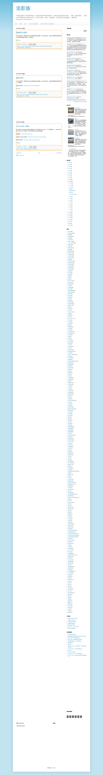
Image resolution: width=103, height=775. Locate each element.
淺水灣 (69, 541)
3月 (70, 206)
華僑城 (69, 343)
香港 (69, 374)
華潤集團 (70, 430)
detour (69, 320)
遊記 (69, 584)
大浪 (69, 387)
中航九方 (70, 441)
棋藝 (69, 512)
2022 (69, 168)
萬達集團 (70, 431)
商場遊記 (70, 464)
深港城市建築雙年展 (72, 361)
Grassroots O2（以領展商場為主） (75, 648)
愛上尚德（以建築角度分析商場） (75, 639)
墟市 (69, 476)
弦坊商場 (76, 129)
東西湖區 (70, 508)
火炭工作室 (70, 312)
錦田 (69, 586)
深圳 (69, 238)
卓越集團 (70, 379)
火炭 (69, 310)
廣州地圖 (70, 492)
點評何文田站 (77, 108)
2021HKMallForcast (71, 98)
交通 (69, 277)
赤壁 (69, 581)
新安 (69, 500)
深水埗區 (70, 341)
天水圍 (69, 353)
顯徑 (69, 597)
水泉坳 (69, 518)
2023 (69, 166)
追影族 (23, 8)
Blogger (53, 767)
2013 (69, 214)
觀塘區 (69, 244)
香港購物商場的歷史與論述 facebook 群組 (77, 636)
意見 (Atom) (21, 155)
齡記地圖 (70, 284)
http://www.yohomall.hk (26, 134)
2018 (69, 175)
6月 (70, 200)
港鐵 (69, 307)
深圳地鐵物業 (71, 532)
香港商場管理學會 (72, 634)
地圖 (69, 234)
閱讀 (69, 249)
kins (73, 70)
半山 (69, 458)
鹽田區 (69, 604)
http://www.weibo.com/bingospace (32, 85)
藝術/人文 (70, 241)
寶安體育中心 (71, 484)
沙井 (69, 402)
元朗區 (24, 148)
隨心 (69, 591)
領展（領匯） (71, 318)
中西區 (69, 321)
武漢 (69, 246)
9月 (70, 188)
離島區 (69, 594)
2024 (69, 164)
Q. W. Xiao (74, 77)
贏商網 (69, 644)
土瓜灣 (69, 469)
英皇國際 (70, 568)
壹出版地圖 (70, 292)
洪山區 (69, 339)
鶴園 (69, 602)
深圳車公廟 (70, 540)
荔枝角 (69, 425)
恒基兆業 (70, 302)
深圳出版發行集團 (72, 530)
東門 (69, 510)
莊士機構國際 (71, 571)
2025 (69, 162)
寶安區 (69, 300)
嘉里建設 (70, 384)
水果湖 (69, 517)
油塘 (69, 279)
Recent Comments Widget (82, 101)
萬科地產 (70, 367)
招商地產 (70, 495)
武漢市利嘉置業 (71, 400)
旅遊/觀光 (70, 262)
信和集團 (70, 287)
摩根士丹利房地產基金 (73, 497)
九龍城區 (70, 266)
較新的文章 (18, 153)
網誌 (69, 418)
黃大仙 (69, 605)
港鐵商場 (70, 362)
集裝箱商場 (70, 592)
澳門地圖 (70, 410)
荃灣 (69, 422)
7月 (70, 198)
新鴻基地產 (35, 148)
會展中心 (70, 305)
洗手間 (69, 403)
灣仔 (69, 545)
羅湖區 (69, 420)
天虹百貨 (70, 479)
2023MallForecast (70, 60)
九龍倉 (69, 443)
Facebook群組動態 (33, 23)
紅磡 (69, 313)
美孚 (69, 564)
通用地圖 (70, 247)
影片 (25, 23)
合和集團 (70, 461)
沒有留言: (25, 44)
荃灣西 (69, 423)
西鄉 (69, 577)
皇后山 (69, 551)
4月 (70, 204)
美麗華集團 (70, 566)
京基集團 (70, 346)
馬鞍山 (69, 436)
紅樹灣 (69, 366)
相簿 (20, 23)
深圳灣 (69, 538)
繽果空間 (19, 78)
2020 (69, 172)
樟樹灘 (69, 513)
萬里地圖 (70, 251)
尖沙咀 (69, 272)
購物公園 (70, 579)
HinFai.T (73, 44)
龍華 (69, 610)
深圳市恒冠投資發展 (72, 533)
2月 (70, 207)
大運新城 (70, 390)
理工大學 (70, 550)
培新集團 (70, 326)
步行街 (69, 334)
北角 (69, 456)
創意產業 (70, 454)
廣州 (69, 490)
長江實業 (70, 589)
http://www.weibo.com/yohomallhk (32, 139)
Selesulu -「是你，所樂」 (73, 626)
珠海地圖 (70, 548)
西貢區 (69, 369)
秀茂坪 (69, 558)
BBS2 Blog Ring (71, 625)
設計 (69, 316)
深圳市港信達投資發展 (73, 535)
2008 (69, 223)
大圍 (69, 477)
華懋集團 (70, 428)
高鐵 (69, 599)
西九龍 (69, 295)
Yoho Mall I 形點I (22, 126)
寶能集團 (70, 486)
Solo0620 (74, 52)
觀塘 (69, 371)
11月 (70, 185)
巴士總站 (70, 489)
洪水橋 (69, 405)
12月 (70, 183)
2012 (69, 215)
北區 (69, 298)
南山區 (69, 289)
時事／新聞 (70, 502)
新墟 (69, 499)
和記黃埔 (70, 349)
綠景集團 (70, 561)
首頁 (16, 23)
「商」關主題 (71, 243)
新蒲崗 (69, 356)
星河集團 (70, 357)
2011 (69, 217)
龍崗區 (69, 297)
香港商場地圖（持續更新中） (48, 23)
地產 (69, 472)
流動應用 (70, 525)
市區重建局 (70, 333)
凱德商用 (70, 453)
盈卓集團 (70, 553)
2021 (69, 170)
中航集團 (70, 377)
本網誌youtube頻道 (72, 621)
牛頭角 (69, 546)
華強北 (69, 574)
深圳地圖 (70, 264)
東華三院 (70, 507)
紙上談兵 (70, 559)
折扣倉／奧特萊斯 (25, 46)
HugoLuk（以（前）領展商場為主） (75, 653)
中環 (69, 376)
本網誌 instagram (71, 620)
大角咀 (69, 389)
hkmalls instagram (72, 652)
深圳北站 (38, 46)
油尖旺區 (70, 257)
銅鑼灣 (69, 372)
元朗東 (21, 148)
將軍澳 (69, 328)
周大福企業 (70, 463)
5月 (70, 202)
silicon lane (84, 37)
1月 (70, 209)
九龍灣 (69, 267)
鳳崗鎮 (69, 600)
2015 (69, 181)
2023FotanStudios (71, 53)
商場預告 (70, 252)
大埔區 (69, 385)
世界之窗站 (70, 440)
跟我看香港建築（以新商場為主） (75, 641)
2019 (69, 174)
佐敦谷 (69, 323)
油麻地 (69, 522)
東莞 (69, 505)
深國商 (69, 528)
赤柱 (69, 582)
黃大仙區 (70, 282)
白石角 (69, 412)
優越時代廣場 (21, 33)
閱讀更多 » (18, 40)
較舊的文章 (59, 153)
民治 (21, 46)
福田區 (69, 274)
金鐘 (69, 433)
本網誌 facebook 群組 (72, 618)
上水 (69, 344)
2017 (69, 177)
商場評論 (34, 46)
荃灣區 (69, 315)
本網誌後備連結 (71, 623)
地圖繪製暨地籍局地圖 (73, 471)
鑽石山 (69, 587)
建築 (69, 259)
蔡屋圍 (69, 576)
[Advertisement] (39, 61)
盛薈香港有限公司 (72, 554)
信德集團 (70, 446)
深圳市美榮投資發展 (44, 46)
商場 (31, 46)
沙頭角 (69, 520)
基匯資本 (70, 474)
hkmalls (69, 650)
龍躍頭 (69, 612)
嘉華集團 (70, 467)
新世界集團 (70, 303)
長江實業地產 (71, 435)
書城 (69, 397)
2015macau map (70, 78)
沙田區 (69, 293)
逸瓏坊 (76, 118)
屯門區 (69, 330)
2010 (69, 219)
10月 (70, 187)
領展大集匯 (70, 642)
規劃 (69, 275)
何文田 (69, 444)
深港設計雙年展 (71, 408)
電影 (69, 596)
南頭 (69, 459)
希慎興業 (70, 394)
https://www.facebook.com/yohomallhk (37, 137)
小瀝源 (69, 487)
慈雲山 (69, 395)
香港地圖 (70, 236)
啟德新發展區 (71, 351)
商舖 (69, 466)
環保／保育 (70, 280)
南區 (69, 380)
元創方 (69, 448)
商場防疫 (70, 382)
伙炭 (69, 285)
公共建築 (70, 256)
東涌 (69, 504)
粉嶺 (69, 417)
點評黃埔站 (77, 138)
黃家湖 (69, 607)
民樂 (69, 336)
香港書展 (70, 254)
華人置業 (70, 573)
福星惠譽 (70, 556)
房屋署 (69, 239)
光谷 (69, 348)
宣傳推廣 (70, 392)
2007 (69, 225)
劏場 (69, 325)
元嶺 (69, 449)
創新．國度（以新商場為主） (74, 637)
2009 (69, 221)
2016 (69, 179)
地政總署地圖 (71, 290)
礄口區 (69, 415)
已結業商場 (70, 331)
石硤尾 (69, 413)
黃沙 (69, 609)
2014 (69, 212)
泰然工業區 (70, 523)
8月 (70, 196)
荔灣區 (69, 569)
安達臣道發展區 (71, 482)
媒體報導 (70, 481)
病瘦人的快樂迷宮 (72, 628)
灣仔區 (69, 308)
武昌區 (69, 398)
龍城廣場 (70, 438)
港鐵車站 (70, 543)
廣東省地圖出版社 (72, 494)
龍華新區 (50, 46)
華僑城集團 (70, 426)
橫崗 (69, 515)
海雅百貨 (70, 527)
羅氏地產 (70, 563)
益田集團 (31, 94)
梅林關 (69, 359)
